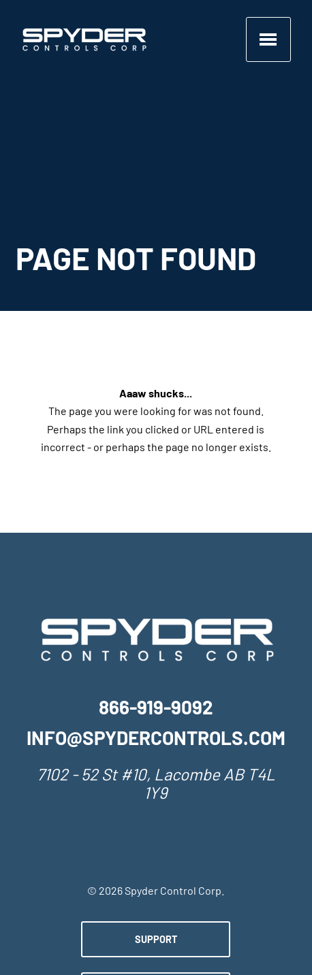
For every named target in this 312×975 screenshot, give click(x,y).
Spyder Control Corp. (174, 892)
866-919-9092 (156, 709)
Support (156, 941)
